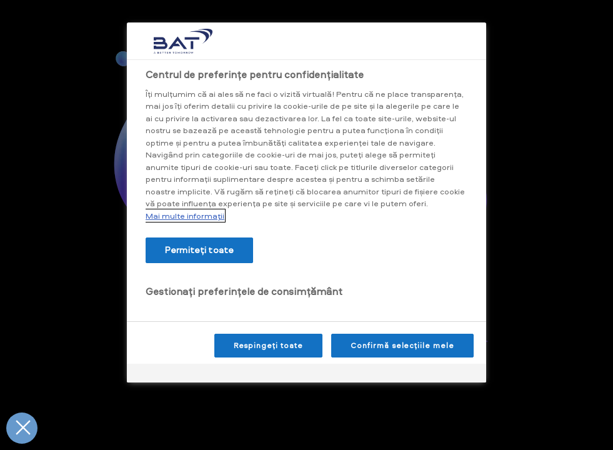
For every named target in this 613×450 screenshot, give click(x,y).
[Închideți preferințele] (21, 428)
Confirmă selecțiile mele (402, 345)
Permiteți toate (199, 250)
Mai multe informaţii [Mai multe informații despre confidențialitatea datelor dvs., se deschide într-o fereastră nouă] (185, 215)
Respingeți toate (268, 345)
